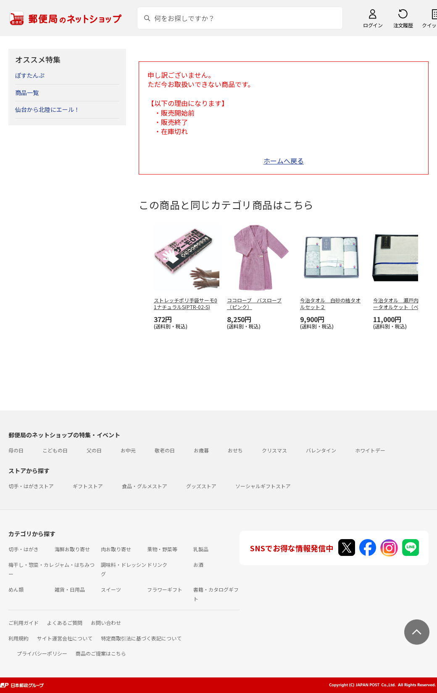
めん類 (16, 589)
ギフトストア (88, 485)
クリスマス (274, 450)
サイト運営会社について (64, 638)
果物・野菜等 (162, 549)
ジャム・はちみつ (75, 564)
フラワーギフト (164, 589)
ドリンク (157, 564)
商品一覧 (27, 92)
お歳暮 (201, 450)
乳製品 (200, 549)
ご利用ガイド (23, 622)
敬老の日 (165, 450)
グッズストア (201, 485)
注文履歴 (403, 25)
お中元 (128, 450)
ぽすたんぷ (30, 75)
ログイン (372, 25)
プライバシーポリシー (42, 653)
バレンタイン (321, 450)
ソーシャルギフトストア (263, 485)
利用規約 (18, 638)
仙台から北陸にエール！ (47, 109)
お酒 (198, 564)
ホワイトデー (370, 450)
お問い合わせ (106, 622)
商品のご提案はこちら (101, 653)
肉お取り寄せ (116, 549)
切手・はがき (23, 549)
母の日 (16, 450)
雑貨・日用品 (70, 589)
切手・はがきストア (31, 485)
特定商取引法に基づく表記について (141, 638)
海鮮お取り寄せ (72, 549)
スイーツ (111, 589)
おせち (235, 450)
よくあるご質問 (64, 622)
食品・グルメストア (144, 485)
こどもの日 (55, 450)
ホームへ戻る (283, 161)
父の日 (94, 450)
